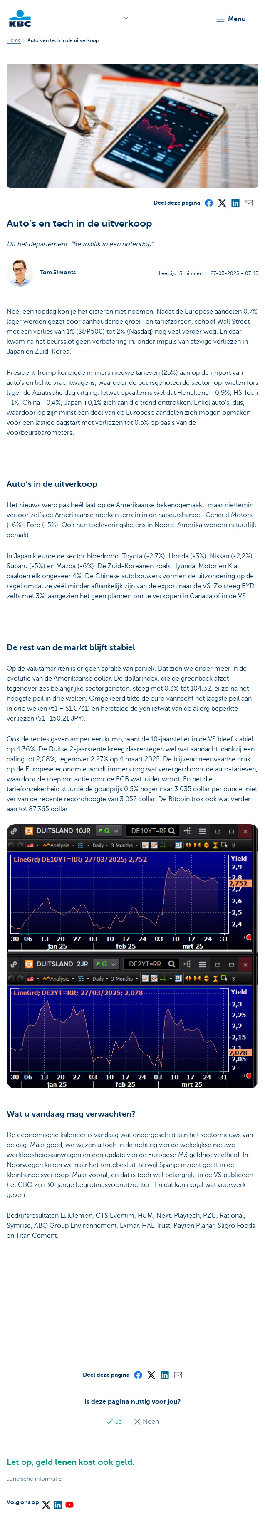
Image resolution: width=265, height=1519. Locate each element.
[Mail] (248, 203)
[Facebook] (208, 203)
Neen (146, 1421)
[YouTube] (69, 1502)
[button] (230, 19)
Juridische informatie (34, 1479)
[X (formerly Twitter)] (222, 203)
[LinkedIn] (235, 203)
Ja (115, 1421)
